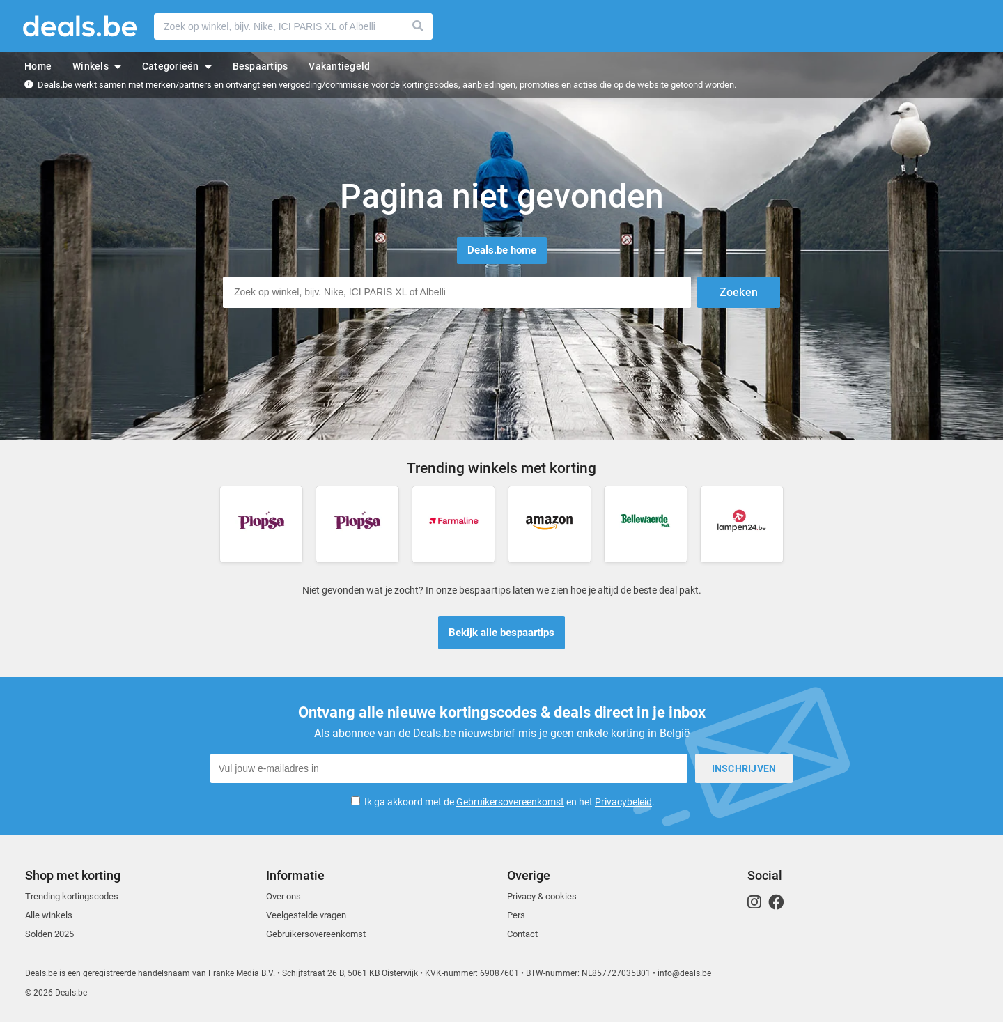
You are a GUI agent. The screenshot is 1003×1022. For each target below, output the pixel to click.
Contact (522, 934)
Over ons (283, 896)
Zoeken (419, 26)
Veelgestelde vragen (306, 915)
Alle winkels (48, 915)
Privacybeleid (623, 801)
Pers (516, 915)
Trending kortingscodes (71, 896)
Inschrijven (744, 768)
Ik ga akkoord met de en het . (509, 801)
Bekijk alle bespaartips (501, 632)
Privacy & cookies (542, 896)
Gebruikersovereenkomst (510, 801)
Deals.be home (501, 250)
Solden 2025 (49, 934)
